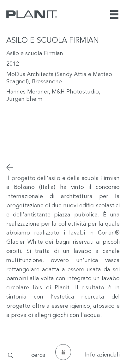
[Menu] (115, 14)
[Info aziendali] (98, 355)
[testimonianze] (63, 352)
